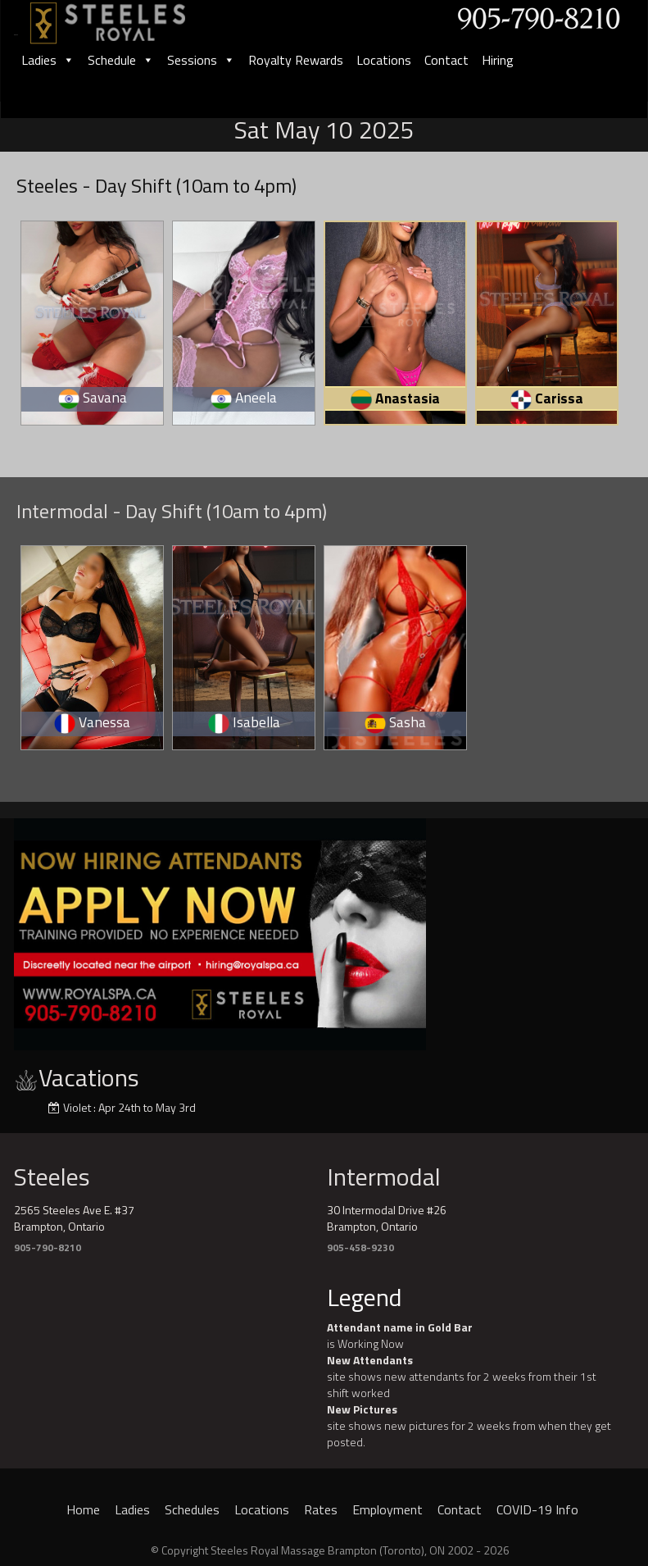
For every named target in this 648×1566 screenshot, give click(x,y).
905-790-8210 (47, 1247)
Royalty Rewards (295, 60)
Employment (387, 1509)
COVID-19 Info (537, 1509)
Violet (77, 1107)
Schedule (121, 60)
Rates (321, 1509)
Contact (446, 60)
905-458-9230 (360, 1247)
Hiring (498, 60)
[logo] (125, 17)
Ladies (48, 60)
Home (83, 1509)
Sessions (201, 60)
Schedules (192, 1509)
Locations (383, 60)
